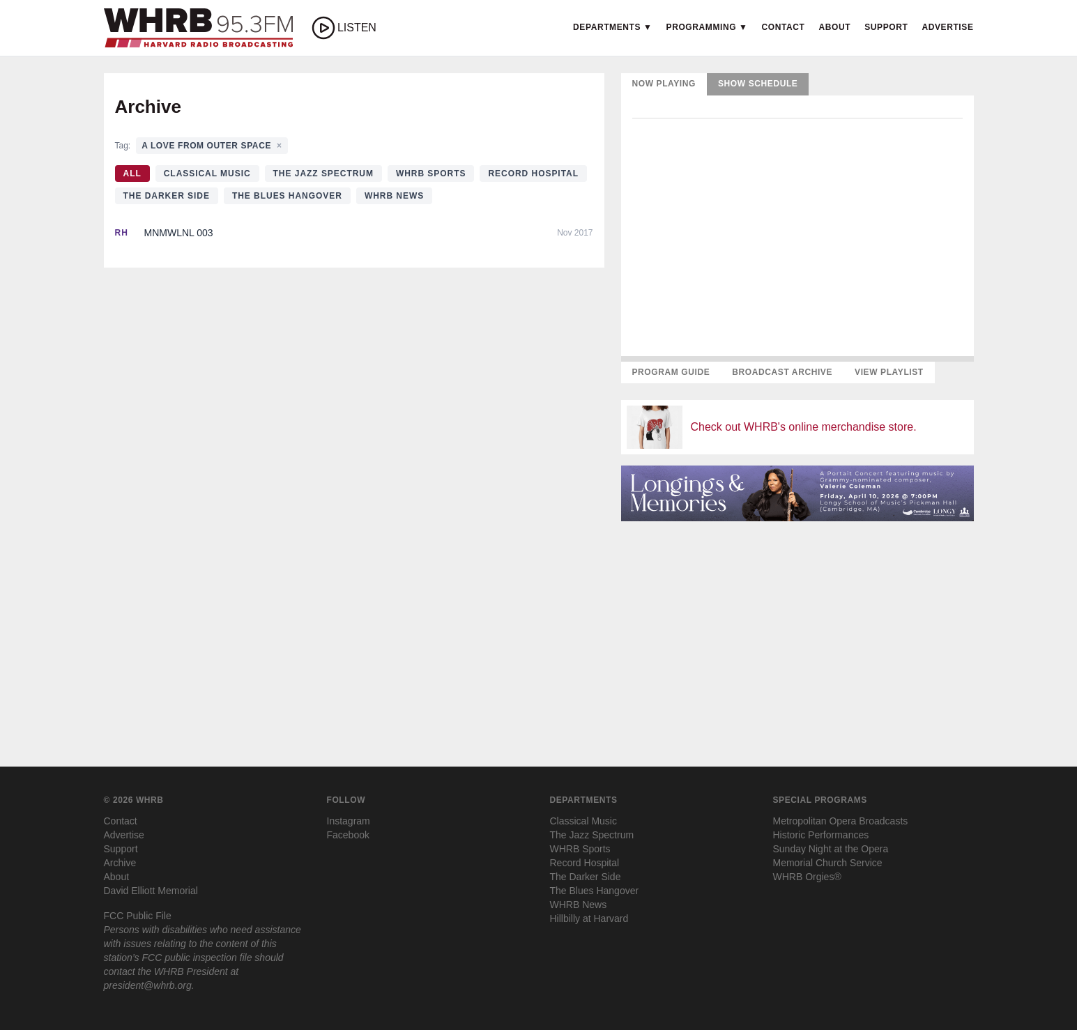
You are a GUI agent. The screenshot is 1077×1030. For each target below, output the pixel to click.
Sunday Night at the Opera (831, 848)
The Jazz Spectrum (323, 173)
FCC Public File (137, 915)
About (835, 27)
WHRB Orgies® (807, 876)
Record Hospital (533, 173)
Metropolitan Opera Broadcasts (840, 821)
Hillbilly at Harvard (589, 918)
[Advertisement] (797, 630)
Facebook (348, 834)
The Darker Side (166, 196)
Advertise (947, 27)
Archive (120, 862)
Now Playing (664, 84)
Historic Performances (821, 834)
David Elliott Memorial (151, 890)
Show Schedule (757, 84)
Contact (783, 27)
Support (886, 27)
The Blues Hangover (287, 196)
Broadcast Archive (782, 372)
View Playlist (889, 372)
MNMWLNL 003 (178, 232)
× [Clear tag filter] (279, 146)
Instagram (348, 821)
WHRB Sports (431, 173)
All (132, 173)
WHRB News (394, 196)
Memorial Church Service (828, 862)
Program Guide (671, 372)
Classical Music (207, 173)
